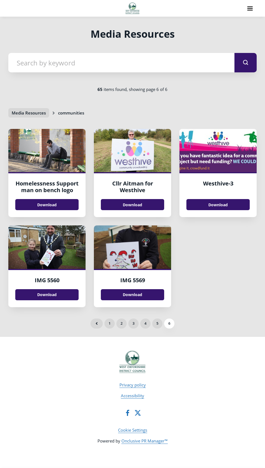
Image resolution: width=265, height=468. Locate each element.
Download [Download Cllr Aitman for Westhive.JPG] (132, 204)
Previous (97, 324)
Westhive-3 (218, 183)
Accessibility (132, 395)
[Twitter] (138, 413)
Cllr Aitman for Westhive (132, 187)
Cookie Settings (132, 430)
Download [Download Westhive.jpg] (218, 204)
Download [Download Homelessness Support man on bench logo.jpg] (47, 204)
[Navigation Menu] (250, 8)
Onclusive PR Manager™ (144, 441)
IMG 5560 (47, 280)
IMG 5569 (132, 280)
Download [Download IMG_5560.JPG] (47, 294)
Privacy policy (132, 385)
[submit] (245, 62)
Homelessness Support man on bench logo (47, 187)
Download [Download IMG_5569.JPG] (132, 294)
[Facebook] (127, 413)
